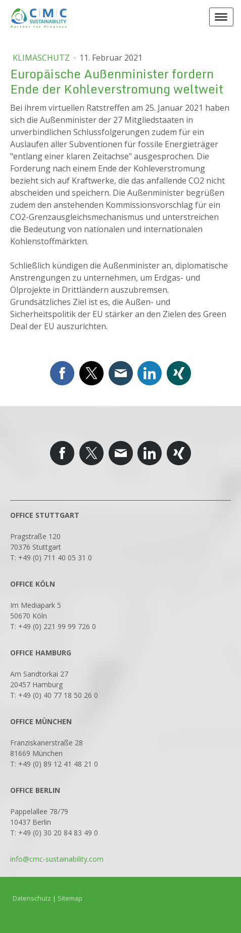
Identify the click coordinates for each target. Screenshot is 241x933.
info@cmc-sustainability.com (57, 859)
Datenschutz (32, 898)
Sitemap (70, 898)
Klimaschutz (42, 57)
